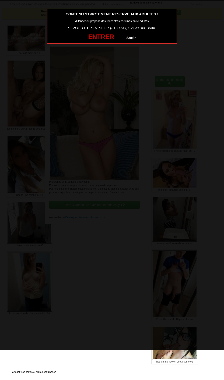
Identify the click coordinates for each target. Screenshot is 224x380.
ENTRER (101, 36)
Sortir (131, 38)
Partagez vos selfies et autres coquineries (33, 372)
